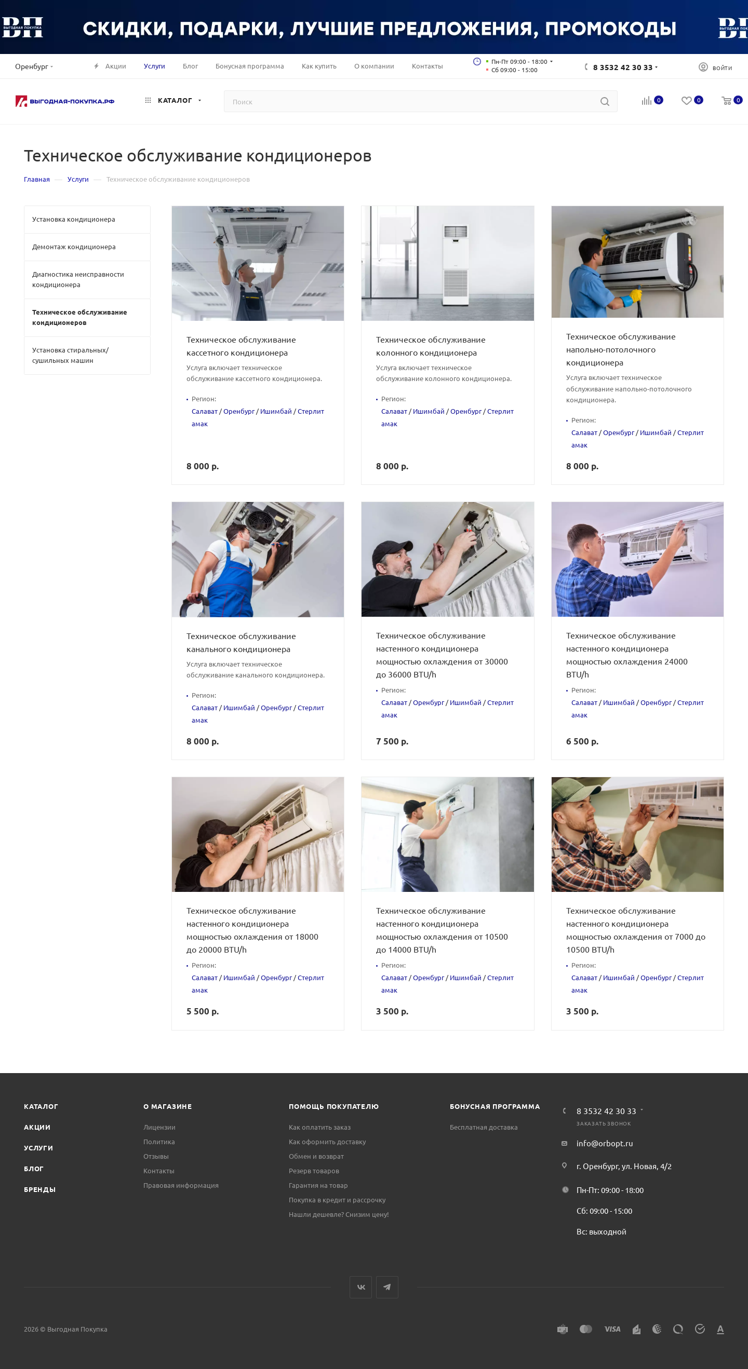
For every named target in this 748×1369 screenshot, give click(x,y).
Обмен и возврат (316, 1155)
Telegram (387, 1287)
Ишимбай (276, 410)
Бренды (40, 1189)
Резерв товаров (314, 1170)
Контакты (159, 1170)
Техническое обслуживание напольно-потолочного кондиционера (621, 349)
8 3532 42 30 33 (623, 67)
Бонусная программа (495, 1106)
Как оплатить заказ (320, 1126)
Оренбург (239, 410)
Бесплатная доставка (484, 1126)
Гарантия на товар (318, 1185)
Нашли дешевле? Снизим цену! (339, 1214)
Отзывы (156, 1155)
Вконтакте (361, 1287)
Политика (159, 1141)
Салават (205, 410)
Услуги (39, 1147)
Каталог (41, 1106)
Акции (37, 1126)
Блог (34, 1168)
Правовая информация (181, 1185)
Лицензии (159, 1126)
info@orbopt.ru (605, 1143)
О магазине (167, 1106)
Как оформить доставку (327, 1141)
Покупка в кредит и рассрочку (337, 1199)
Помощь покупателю (334, 1106)
